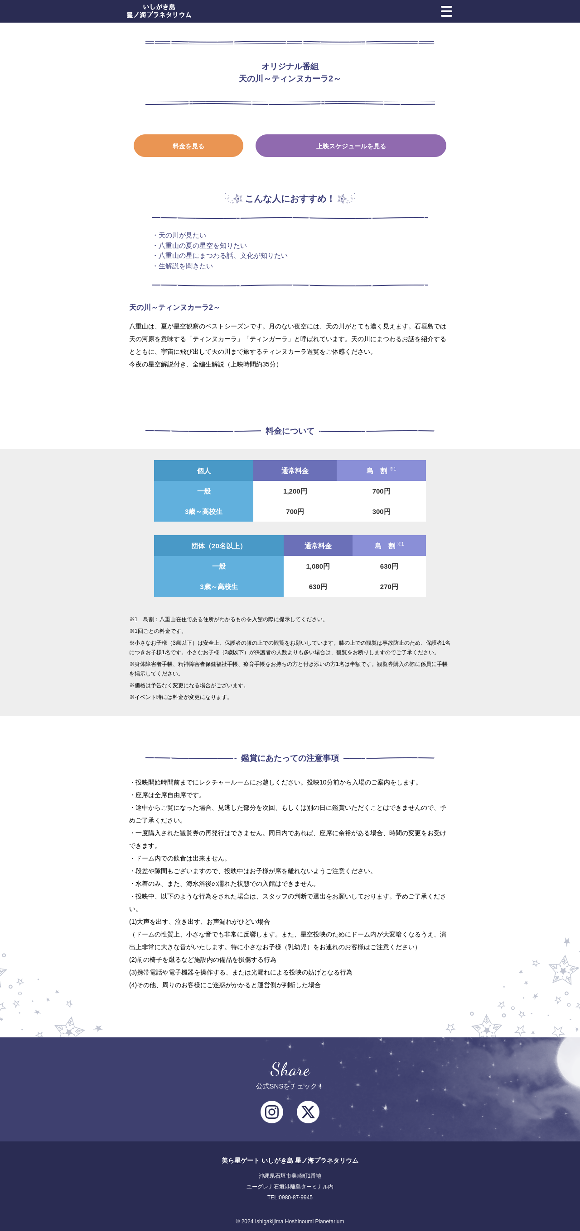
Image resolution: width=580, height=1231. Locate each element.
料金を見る (188, 146)
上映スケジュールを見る (351, 146)
